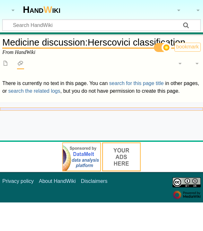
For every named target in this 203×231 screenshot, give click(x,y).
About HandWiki (57, 181)
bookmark (187, 46)
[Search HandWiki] (101, 25)
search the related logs (34, 91)
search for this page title (136, 83)
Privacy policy (18, 181)
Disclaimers (94, 181)
